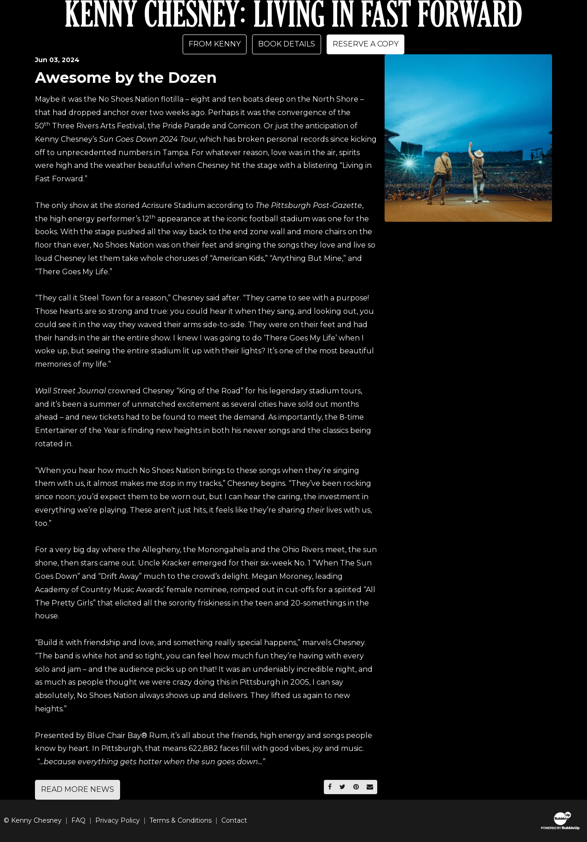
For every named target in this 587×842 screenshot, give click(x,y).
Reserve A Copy (365, 44)
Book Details (286, 44)
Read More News (77, 789)
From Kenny (215, 44)
